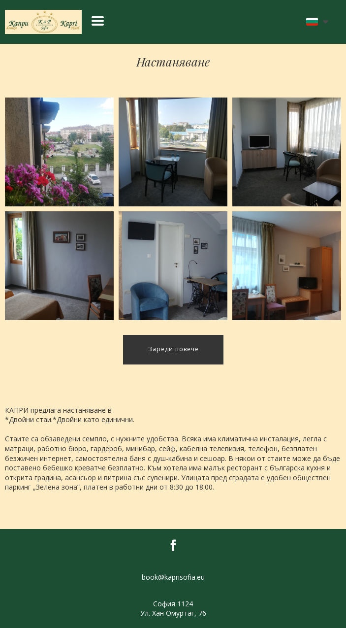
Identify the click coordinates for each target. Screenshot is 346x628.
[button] (98, 21)
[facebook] (173, 545)
